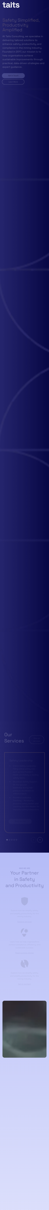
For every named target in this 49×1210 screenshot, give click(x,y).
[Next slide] (40, 839)
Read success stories (24, 952)
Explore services (25, 921)
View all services (36, 739)
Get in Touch (13, 74)
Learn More (13, 80)
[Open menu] (45, 4)
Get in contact (24, 983)
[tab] (7, 839)
